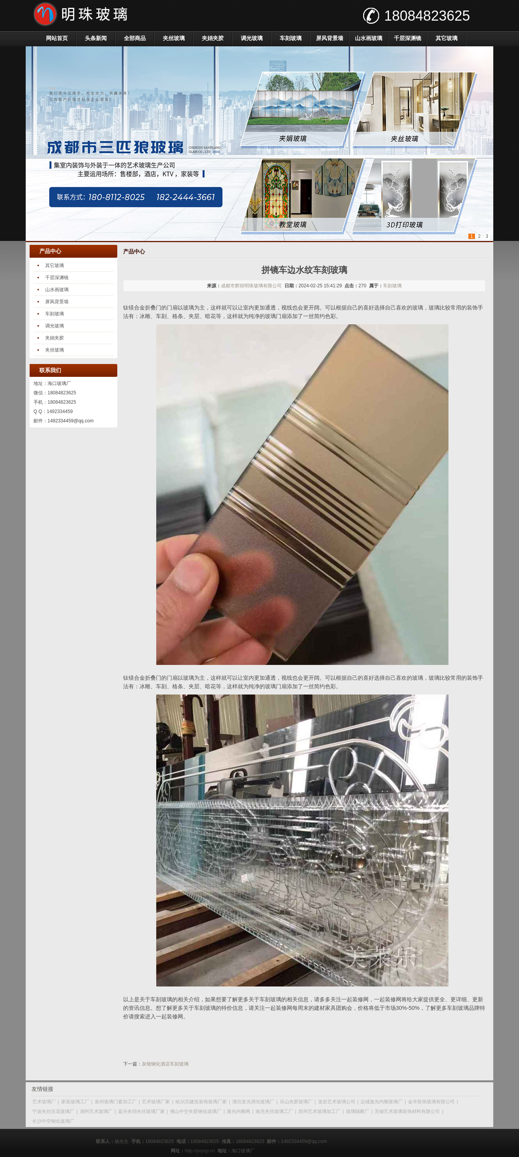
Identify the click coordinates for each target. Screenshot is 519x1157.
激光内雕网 (238, 1111)
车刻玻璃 (291, 38)
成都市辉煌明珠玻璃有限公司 (251, 285)
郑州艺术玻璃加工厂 (319, 1111)
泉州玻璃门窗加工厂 (116, 1101)
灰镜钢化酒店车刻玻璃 (165, 1064)
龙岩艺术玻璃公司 (336, 1101)
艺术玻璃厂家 (156, 1101)
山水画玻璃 (368, 38)
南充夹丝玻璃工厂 (274, 1111)
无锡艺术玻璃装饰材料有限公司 (407, 1111)
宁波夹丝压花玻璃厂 (53, 1111)
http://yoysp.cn (200, 1150)
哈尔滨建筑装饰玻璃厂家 (201, 1101)
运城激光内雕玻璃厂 (381, 1101)
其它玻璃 (446, 38)
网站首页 (57, 38)
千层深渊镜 (407, 38)
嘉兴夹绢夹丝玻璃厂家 (141, 1111)
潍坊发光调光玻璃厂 (253, 1101)
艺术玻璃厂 (44, 1101)
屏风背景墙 (329, 38)
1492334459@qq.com (71, 421)
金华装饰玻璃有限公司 (431, 1101)
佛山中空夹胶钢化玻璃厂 (195, 1111)
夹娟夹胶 (213, 38)
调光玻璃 (252, 38)
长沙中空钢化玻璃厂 (53, 1121)
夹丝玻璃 (174, 38)
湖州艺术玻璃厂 (96, 1111)
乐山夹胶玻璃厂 (296, 1101)
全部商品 (135, 38)
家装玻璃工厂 (75, 1101)
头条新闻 (96, 38)
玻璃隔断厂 (357, 1111)
